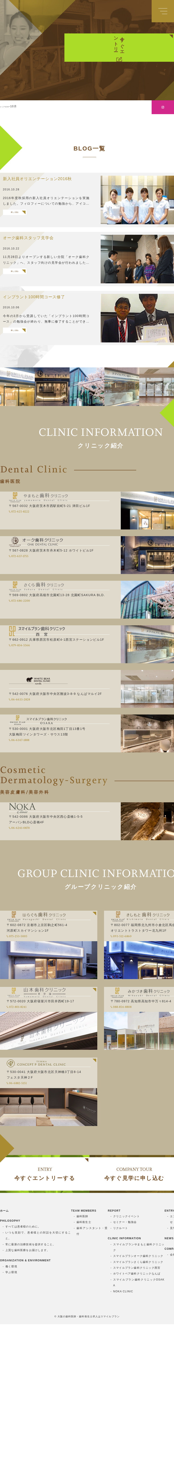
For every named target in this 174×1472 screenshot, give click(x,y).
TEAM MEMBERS (83, 1358)
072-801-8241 (33, 1087)
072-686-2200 (36, 650)
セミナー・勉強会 (125, 1370)
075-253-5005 (33, 1002)
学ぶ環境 (11, 1420)
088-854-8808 (139, 1087)
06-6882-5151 (33, 1177)
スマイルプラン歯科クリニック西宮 (136, 1415)
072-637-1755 (35, 605)
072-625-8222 (35, 559)
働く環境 (11, 1414)
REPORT (114, 1358)
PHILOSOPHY (10, 1368)
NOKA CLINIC (123, 1439)
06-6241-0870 (36, 887)
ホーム (4, 1358)
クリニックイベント (126, 1364)
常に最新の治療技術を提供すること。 (30, 1392)
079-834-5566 (36, 696)
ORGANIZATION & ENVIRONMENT (25, 1408)
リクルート (120, 1375)
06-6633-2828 (36, 742)
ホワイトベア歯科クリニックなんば (136, 1421)
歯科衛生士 (83, 1370)
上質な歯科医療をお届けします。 (27, 1398)
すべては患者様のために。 (23, 1374)
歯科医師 (82, 1364)
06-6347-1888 (36, 793)
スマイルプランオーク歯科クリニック (138, 1404)
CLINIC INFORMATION (124, 1386)
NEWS (169, 1386)
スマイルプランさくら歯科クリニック (138, 1409)
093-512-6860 (138, 1002)
